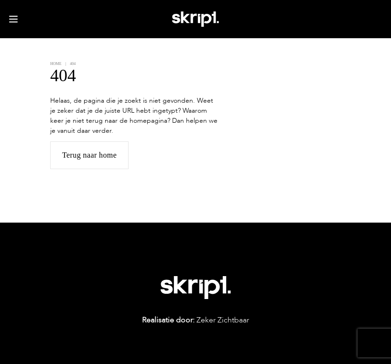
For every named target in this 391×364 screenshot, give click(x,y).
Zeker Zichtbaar (195, 320)
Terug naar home (89, 155)
